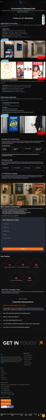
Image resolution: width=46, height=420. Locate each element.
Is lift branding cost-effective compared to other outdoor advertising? (21, 323)
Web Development (28, 359)
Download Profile (6, 403)
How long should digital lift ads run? (12, 320)
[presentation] (8, 244)
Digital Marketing (28, 357)
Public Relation (27, 364)
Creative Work (27, 361)
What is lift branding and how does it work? (14, 305)
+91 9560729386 (5, 390)
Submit (23, 248)
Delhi (2, 375)
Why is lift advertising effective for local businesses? (17, 313)
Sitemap (35, 414)
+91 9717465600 (5, 386)
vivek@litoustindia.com (7, 392)
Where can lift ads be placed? (11, 316)
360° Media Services (28, 355)
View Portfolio (5, 400)
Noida (2, 370)
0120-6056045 (5, 388)
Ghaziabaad (3, 373)
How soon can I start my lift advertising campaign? (16, 327)
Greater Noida (4, 379)
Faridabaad (3, 377)
